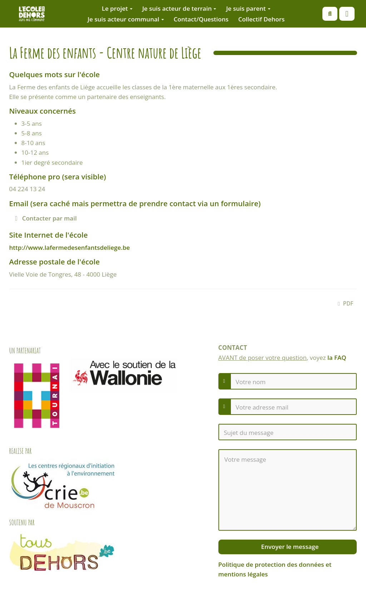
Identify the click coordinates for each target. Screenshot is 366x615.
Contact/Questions (201, 19)
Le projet (117, 8)
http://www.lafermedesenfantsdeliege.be (69, 247)
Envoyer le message (288, 546)
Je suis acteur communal (126, 19)
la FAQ (336, 357)
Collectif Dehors (261, 19)
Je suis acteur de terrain (179, 8)
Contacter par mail (46, 218)
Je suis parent (248, 8)
